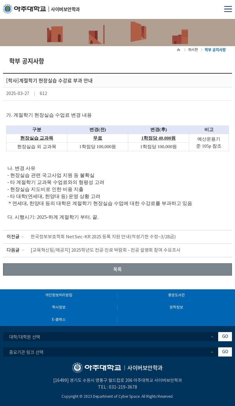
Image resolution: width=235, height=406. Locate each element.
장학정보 (176, 307)
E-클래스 (58, 320)
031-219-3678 (123, 387)
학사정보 (58, 307)
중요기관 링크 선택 (26, 352)
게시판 (193, 50)
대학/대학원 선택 (24, 337)
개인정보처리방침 (58, 295)
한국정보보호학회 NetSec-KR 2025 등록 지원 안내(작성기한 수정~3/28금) (103, 237)
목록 (117, 269)
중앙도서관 (176, 295)
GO (225, 336)
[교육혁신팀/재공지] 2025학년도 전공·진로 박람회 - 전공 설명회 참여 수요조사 (106, 250)
